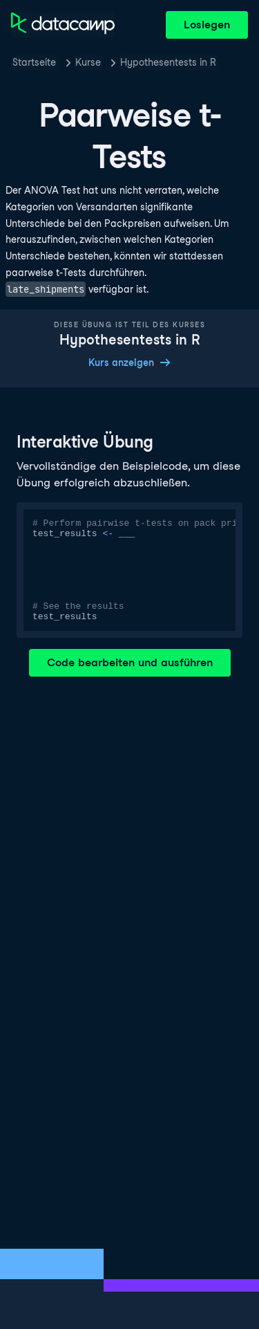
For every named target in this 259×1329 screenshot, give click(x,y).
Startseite (34, 62)
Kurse (88, 62)
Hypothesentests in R (168, 62)
